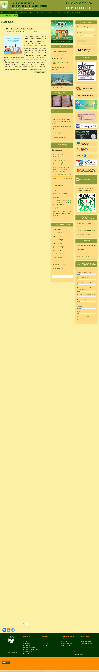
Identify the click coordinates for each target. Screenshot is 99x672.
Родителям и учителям (43, 12)
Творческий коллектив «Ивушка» (59, 68)
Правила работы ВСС (84, 234)
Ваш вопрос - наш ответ (61, 193)
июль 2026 (56, 229)
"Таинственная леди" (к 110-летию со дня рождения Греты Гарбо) (62, 162)
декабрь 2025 (57, 254)
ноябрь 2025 (57, 257)
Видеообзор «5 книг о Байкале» (60, 155)
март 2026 (56, 243)
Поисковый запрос (83, 27)
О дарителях (27, 647)
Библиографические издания (86, 245)
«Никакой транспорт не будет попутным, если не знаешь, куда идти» (61, 169)
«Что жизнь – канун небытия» (62, 178)
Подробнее (40, 72)
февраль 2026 (57, 247)
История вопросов (83, 227)
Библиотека (86, 95)
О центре (8, 12)
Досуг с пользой (76, 12)
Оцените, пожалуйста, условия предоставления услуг (86, 190)
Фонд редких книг (83, 256)
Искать (82, 41)
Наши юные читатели (59, 58)
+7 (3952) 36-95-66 (81, 3)
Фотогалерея (56, 12)
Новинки (31, 12)
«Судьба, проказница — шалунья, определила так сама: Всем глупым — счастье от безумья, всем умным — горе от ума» (62, 211)
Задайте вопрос (85, 641)
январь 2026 (57, 250)
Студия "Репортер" (67, 647)
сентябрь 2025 (57, 264)
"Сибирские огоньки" (67, 641)
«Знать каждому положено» (19, 28)
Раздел (79, 32)
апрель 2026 (57, 240)
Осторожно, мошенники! (9, 15)
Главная (2, 12)
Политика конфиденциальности (84, 654)
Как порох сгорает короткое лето (62, 41)
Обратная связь (79, 657)
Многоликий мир (57, 87)
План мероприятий (20, 12)
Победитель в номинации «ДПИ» (60, 63)
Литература (80, 249)
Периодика (80, 253)
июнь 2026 (56, 233)
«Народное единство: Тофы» (62, 174)
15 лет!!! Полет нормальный (60, 51)
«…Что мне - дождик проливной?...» (58, 133)
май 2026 (56, 236)
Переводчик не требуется (60, 116)
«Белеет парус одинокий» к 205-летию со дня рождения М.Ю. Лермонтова (62, 202)
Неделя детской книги (59, 55)
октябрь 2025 (57, 261)
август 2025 (56, 268)
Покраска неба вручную (60, 137)
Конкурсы (64, 643)
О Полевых (26, 645)
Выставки (66, 12)
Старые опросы (82, 320)
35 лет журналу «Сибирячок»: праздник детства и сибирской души (62, 121)
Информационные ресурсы (86, 230)
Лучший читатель (66, 645)
